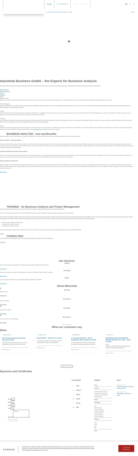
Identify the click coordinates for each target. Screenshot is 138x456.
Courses (96, 388)
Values (95, 422)
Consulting (2, 95)
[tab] (67, 90)
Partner (95, 424)
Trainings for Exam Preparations (101, 395)
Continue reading (5, 349)
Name (9, 402)
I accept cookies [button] (126, 448)
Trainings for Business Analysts (100, 391)
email (9, 408)
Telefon (10, 405)
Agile (95, 406)
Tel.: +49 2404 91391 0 (62, 4)
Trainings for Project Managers (100, 393)
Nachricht (10, 417)
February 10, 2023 (7, 334)
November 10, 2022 (42, 334)
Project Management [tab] (5, 104)
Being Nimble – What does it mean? (49, 338)
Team (95, 426)
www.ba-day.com (38, 129)
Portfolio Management (99, 416)
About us (96, 419)
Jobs (95, 427)
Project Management (5, 91)
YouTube (78, 403)
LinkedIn (78, 398)
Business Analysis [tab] (4, 98)
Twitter (77, 386)
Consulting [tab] (2, 118)
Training (2, 93)
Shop (95, 430)
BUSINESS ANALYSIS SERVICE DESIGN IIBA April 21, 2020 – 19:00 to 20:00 (118, 340)
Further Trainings (97, 396)
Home (95, 385)
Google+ (78, 394)
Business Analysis (4, 89)
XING (77, 407)
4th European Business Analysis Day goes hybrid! (14, 339)
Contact (49, 4)
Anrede (10, 399)
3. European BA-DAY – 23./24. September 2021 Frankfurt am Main (83, 339)
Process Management (98, 412)
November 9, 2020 (76, 334)
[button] (133, 12)
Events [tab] (1, 126)
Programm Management (99, 411)
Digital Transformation (98, 409)
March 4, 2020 (110, 334)
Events (1, 96)
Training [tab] (2, 111)
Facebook (78, 390)
